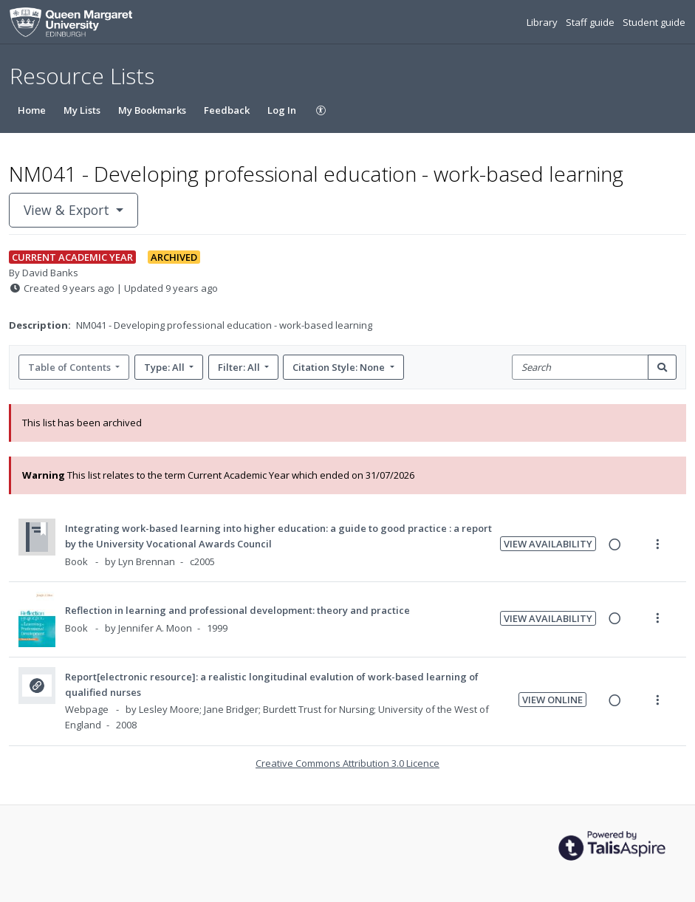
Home (32, 110)
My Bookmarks (152, 110)
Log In (281, 110)
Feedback (227, 110)
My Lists (82, 110)
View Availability (548, 543)
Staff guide (591, 22)
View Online (552, 699)
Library (543, 22)
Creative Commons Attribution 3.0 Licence (347, 763)
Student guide (654, 22)
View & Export (68, 210)
